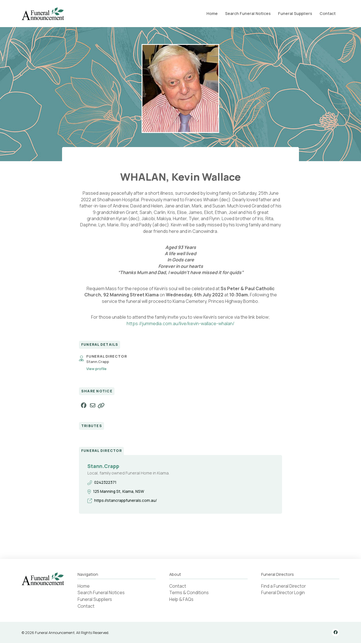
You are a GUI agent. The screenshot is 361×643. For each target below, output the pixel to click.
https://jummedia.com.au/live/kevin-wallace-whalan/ (180, 323)
